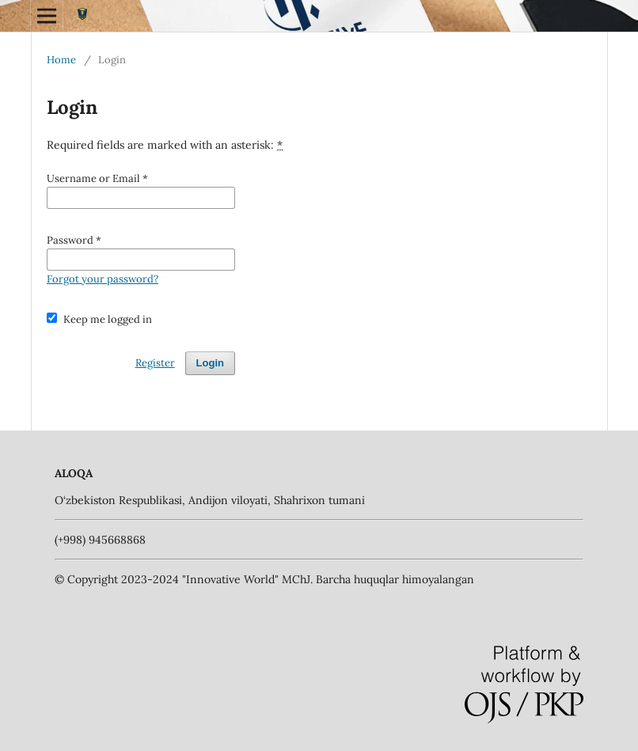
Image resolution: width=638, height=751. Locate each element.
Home (61, 59)
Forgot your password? (102, 279)
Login (210, 363)
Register (155, 363)
